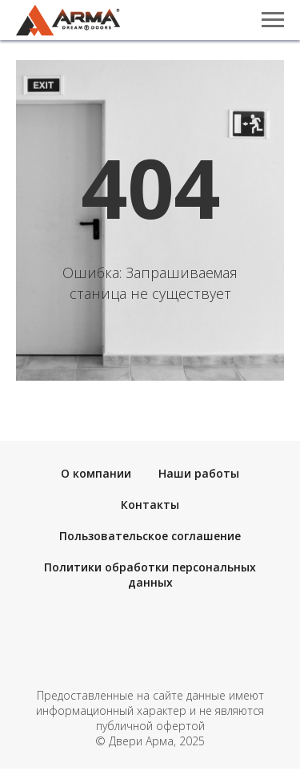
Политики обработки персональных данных (150, 574)
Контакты (150, 504)
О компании (96, 473)
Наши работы (198, 473)
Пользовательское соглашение (150, 535)
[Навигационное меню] (273, 20)
